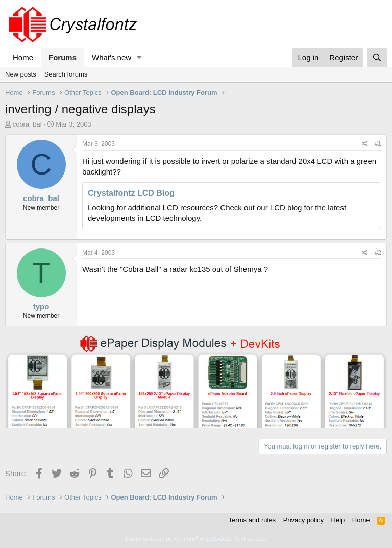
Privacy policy (303, 520)
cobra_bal (27, 124)
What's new (111, 57)
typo (41, 306)
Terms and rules (252, 520)
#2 (378, 252)
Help (338, 520)
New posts (20, 74)
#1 (378, 143)
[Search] (377, 57)
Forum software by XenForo (196, 539)
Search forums (66, 74)
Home (23, 57)
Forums (62, 57)
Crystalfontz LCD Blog (131, 193)
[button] (139, 57)
